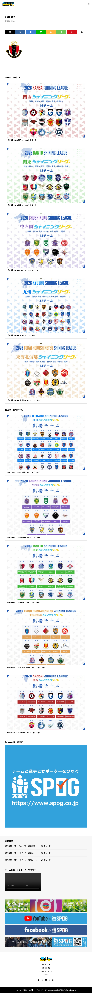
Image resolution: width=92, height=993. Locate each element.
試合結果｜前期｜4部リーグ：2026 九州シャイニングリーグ (28, 853)
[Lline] (41, 32)
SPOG (46, 975)
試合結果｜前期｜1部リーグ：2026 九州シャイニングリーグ (28, 860)
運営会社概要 (46, 968)
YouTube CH (46, 964)
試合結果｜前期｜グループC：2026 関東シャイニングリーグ (28, 846)
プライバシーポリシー (46, 971)
